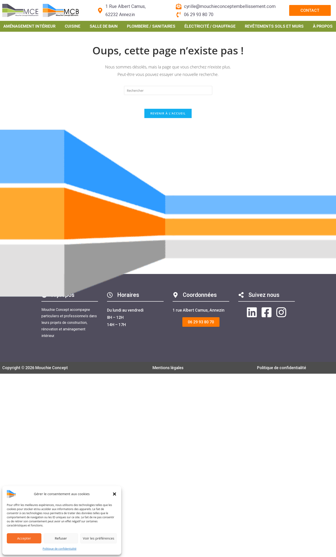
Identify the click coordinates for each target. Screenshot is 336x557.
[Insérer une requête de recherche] (168, 90)
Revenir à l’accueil (168, 113)
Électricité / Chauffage (210, 26)
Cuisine (72, 26)
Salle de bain (104, 26)
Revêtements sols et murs (274, 26)
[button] (114, 494)
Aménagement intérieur (29, 26)
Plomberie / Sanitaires (151, 26)
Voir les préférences (98, 538)
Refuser (61, 538)
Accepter (24, 538)
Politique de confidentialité (59, 549)
